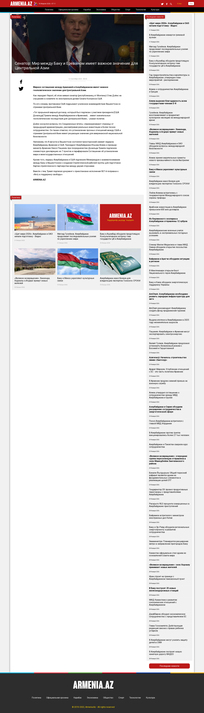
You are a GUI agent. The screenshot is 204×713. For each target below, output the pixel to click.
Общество (108, 697)
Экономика (92, 697)
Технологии (135, 697)
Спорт (121, 697)
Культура (150, 697)
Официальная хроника (57, 697)
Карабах (78, 697)
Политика (36, 697)
